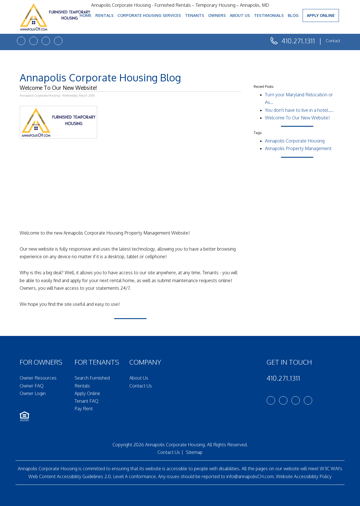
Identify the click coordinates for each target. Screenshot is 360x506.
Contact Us (140, 386)
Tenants (194, 15)
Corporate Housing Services (149, 15)
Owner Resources (38, 378)
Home (85, 15)
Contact (333, 40)
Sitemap (194, 452)
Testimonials (269, 15)
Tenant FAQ (86, 401)
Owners (217, 15)
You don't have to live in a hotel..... (299, 110)
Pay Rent (84, 408)
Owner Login (33, 393)
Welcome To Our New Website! (297, 118)
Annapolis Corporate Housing (295, 141)
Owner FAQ (32, 386)
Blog (293, 15)
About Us (240, 15)
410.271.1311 (298, 40)
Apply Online (321, 15)
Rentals (104, 15)
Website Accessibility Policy (304, 476)
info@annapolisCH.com (250, 476)
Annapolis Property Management (298, 148)
